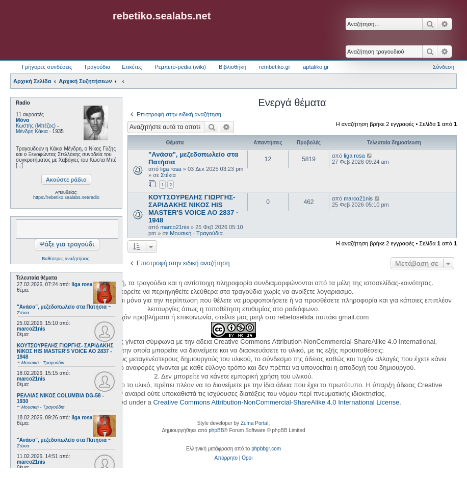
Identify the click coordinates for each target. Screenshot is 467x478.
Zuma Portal (254, 423)
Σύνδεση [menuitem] (443, 67)
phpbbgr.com (266, 448)
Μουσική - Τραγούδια (196, 233)
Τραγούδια (97, 67)
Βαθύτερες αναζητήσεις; (66, 258)
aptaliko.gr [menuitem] (316, 67)
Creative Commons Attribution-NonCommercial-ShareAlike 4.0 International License (276, 402)
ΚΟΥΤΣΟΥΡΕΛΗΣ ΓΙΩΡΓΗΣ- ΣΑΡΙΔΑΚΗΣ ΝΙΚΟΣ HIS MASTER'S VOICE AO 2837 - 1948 (193, 208)
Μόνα (22, 120)
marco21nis (31, 329)
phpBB (216, 430)
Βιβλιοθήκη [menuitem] (232, 67)
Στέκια (168, 175)
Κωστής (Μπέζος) (36, 126)
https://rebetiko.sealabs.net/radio (66, 197)
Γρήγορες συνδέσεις (47, 67)
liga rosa (81, 284)
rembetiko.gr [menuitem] (274, 67)
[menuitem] (226, 458)
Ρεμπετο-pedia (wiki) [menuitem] (180, 67)
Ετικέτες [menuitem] (132, 67)
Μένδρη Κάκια (32, 131)
